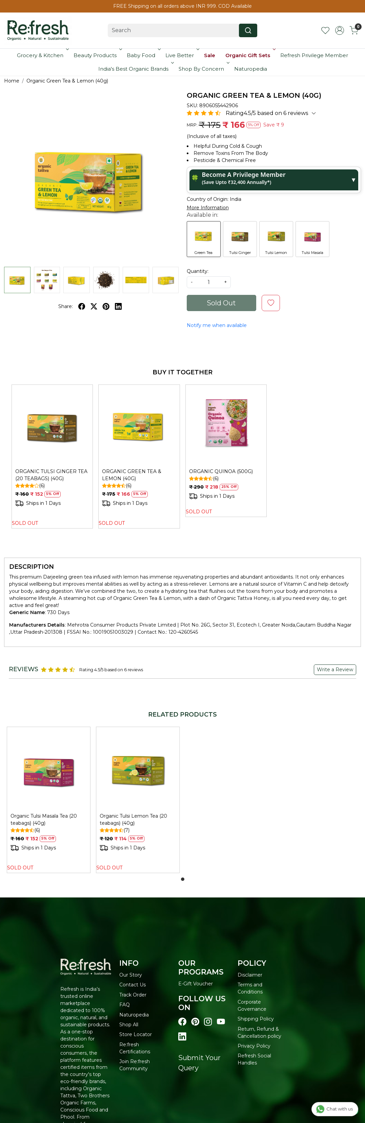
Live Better (181, 55)
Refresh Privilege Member (314, 55)
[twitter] (94, 306)
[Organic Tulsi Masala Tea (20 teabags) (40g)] (48, 768)
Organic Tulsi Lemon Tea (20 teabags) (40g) (133, 819)
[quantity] (209, 282)
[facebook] (82, 306)
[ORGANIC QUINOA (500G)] (226, 425)
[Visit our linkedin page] (182, 1036)
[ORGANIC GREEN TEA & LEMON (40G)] (139, 425)
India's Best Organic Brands (135, 69)
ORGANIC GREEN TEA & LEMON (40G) (131, 475)
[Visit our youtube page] (221, 1021)
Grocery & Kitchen (42, 55)
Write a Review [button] (335, 669)
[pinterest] (106, 306)
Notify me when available (217, 325)
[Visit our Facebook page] (182, 1021)
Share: (65, 306)
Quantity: (197, 271)
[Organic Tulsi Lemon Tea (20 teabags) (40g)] (137, 768)
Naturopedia (250, 69)
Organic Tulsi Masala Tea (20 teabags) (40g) (44, 819)
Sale (209, 55)
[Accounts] (339, 30)
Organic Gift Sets (249, 55)
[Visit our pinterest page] (195, 1021)
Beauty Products (97, 55)
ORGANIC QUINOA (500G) (221, 471)
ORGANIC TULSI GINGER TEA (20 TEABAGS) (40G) (51, 475)
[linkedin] (118, 306)
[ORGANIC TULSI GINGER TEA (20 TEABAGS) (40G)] (52, 425)
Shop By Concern (203, 69)
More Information (208, 208)
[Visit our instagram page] (208, 1021)
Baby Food (143, 55)
